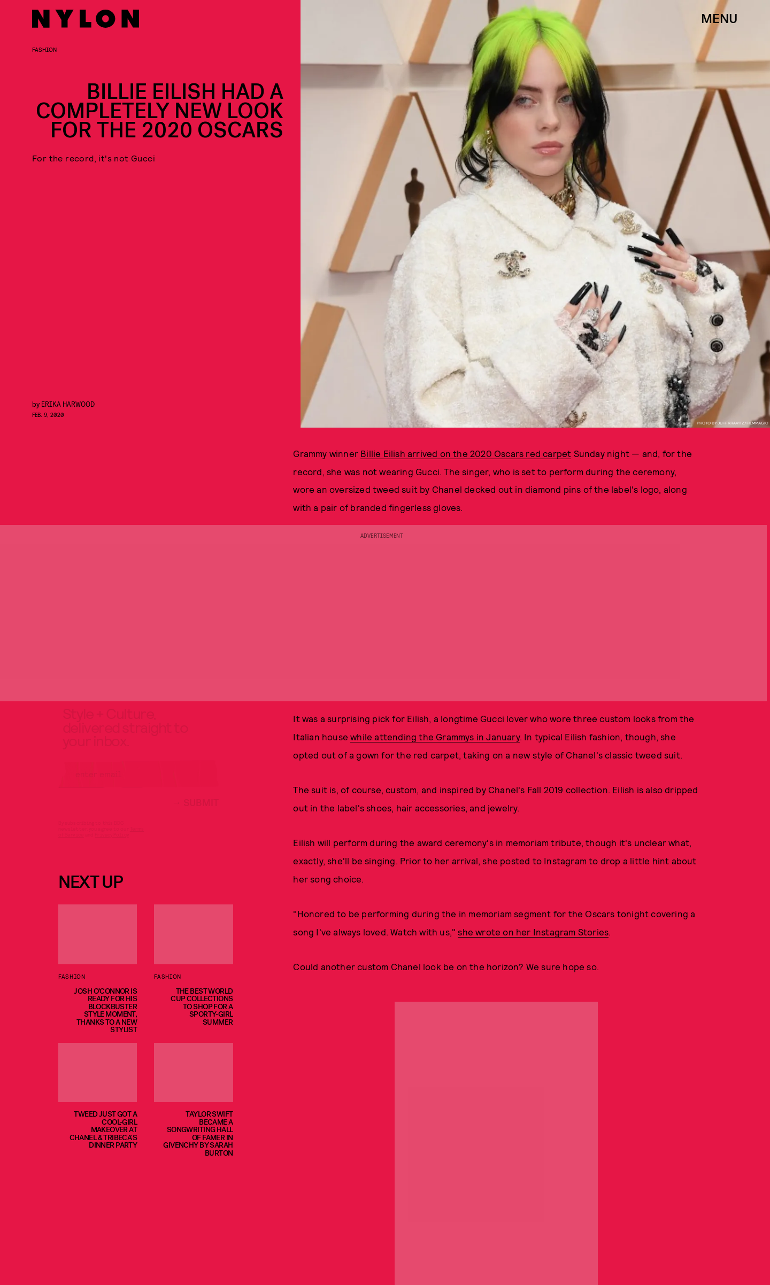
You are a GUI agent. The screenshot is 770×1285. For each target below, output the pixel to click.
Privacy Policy (111, 844)
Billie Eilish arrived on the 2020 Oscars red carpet (465, 453)
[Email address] (138, 784)
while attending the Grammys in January (435, 736)
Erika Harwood (68, 403)
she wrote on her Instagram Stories (533, 931)
